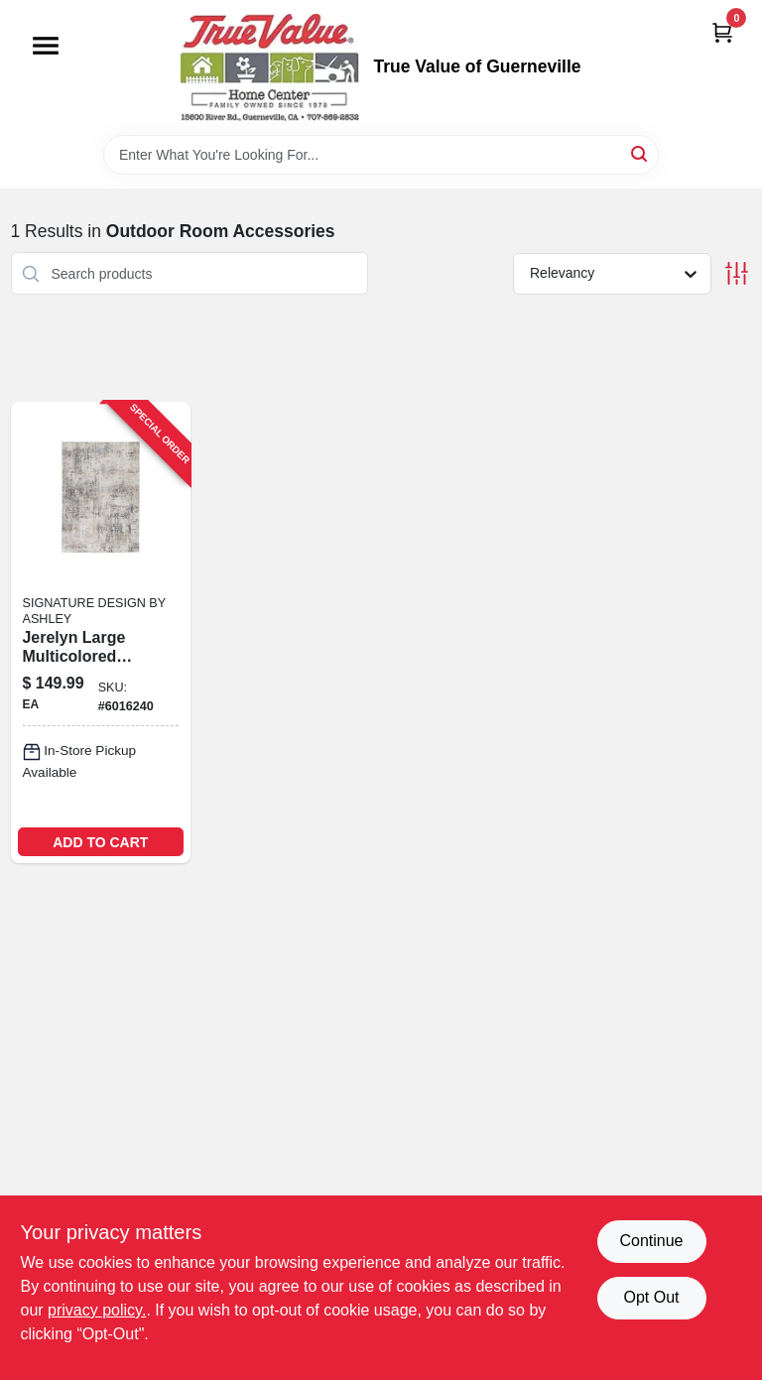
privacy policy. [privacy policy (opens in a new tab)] (97, 1310)
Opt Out (651, 1297)
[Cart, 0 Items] (722, 32)
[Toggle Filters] (736, 273)
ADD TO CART (100, 842)
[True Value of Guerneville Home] (270, 67)
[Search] (640, 153)
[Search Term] (381, 155)
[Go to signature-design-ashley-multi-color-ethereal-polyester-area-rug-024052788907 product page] (101, 632)
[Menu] (46, 46)
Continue (651, 1240)
